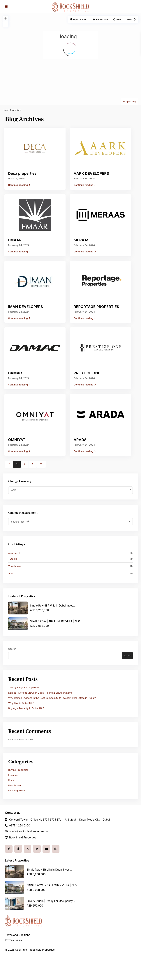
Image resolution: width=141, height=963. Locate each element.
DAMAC (15, 373)
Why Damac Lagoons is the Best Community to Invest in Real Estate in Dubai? (52, 697)
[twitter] (27, 849)
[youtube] (46, 849)
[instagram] (55, 849)
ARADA (80, 439)
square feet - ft (20, 521)
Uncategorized (16, 790)
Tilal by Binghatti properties (23, 687)
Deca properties (22, 173)
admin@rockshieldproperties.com (29, 831)
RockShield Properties (22, 837)
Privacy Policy (13, 940)
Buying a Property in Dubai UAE (26, 708)
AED (13, 490)
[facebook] (9, 849)
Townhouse (14, 566)
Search (12, 648)
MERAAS (81, 240)
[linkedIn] (37, 849)
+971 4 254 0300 (19, 825)
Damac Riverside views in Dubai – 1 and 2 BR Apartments (40, 692)
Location (13, 774)
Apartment (14, 553)
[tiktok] (18, 849)
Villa (10, 573)
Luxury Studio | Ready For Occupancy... (51, 900)
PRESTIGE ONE (87, 373)
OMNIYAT (16, 439)
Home (6, 110)
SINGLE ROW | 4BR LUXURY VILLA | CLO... (56, 621)
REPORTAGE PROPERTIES (96, 306)
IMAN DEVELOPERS (25, 306)
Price (11, 780)
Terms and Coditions (17, 934)
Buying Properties (18, 769)
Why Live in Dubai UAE (21, 703)
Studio (13, 558)
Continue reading (19, 184)
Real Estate (14, 785)
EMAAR (15, 240)
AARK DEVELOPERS (91, 173)
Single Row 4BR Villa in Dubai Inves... (52, 605)
